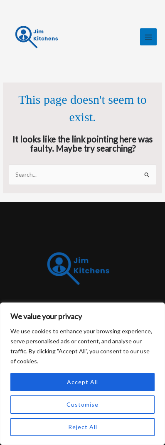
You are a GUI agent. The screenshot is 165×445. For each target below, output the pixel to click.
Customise (82, 404)
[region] (82, 373)
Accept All (82, 381)
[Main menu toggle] (148, 36)
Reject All (82, 426)
